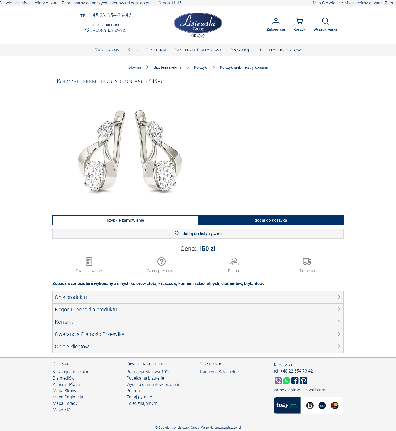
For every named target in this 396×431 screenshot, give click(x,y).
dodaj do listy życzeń (198, 233)
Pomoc (133, 390)
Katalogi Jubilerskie (71, 371)
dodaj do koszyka (271, 220)
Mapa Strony (64, 390)
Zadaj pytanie (139, 397)
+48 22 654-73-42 (105, 16)
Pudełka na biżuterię (145, 378)
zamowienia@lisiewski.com (299, 389)
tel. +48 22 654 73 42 (293, 371)
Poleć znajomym (141, 403)
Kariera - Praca (66, 384)
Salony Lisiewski (105, 30)
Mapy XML (63, 409)
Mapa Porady (65, 403)
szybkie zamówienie (125, 220)
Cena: (198, 248)
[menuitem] (107, 50)
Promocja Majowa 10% (147, 371)
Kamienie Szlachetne (219, 371)
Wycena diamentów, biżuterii (152, 384)
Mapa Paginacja (68, 397)
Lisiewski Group (189, 427)
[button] (161, 265)
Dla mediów (63, 378)
